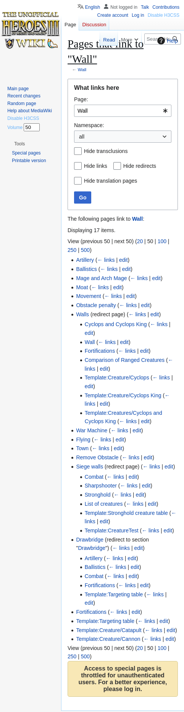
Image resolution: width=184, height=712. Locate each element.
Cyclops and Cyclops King (116, 324)
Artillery (85, 260)
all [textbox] (81, 137)
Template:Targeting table (114, 594)
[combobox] (122, 111)
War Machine (91, 430)
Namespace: (89, 125)
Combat (94, 477)
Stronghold (98, 495)
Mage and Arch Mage (101, 278)
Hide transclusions (106, 151)
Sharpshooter (101, 486)
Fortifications (100, 351)
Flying (83, 439)
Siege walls (89, 467)
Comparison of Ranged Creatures (125, 360)
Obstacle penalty (96, 305)
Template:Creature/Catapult (108, 630)
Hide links (95, 166)
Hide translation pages (110, 181)
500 (85, 250)
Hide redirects (139, 166)
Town (82, 448)
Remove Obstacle (97, 457)
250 (72, 250)
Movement (88, 296)
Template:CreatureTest (112, 530)
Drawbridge (89, 540)
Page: (81, 99)
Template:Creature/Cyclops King (123, 395)
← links (106, 260)
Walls (82, 314)
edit (123, 260)
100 (162, 241)
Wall (82, 69)
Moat (82, 287)
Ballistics (86, 269)
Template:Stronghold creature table (126, 513)
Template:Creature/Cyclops (117, 377)
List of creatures (104, 504)
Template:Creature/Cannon (108, 639)
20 (140, 241)
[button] (19, 144)
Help (166, 41)
